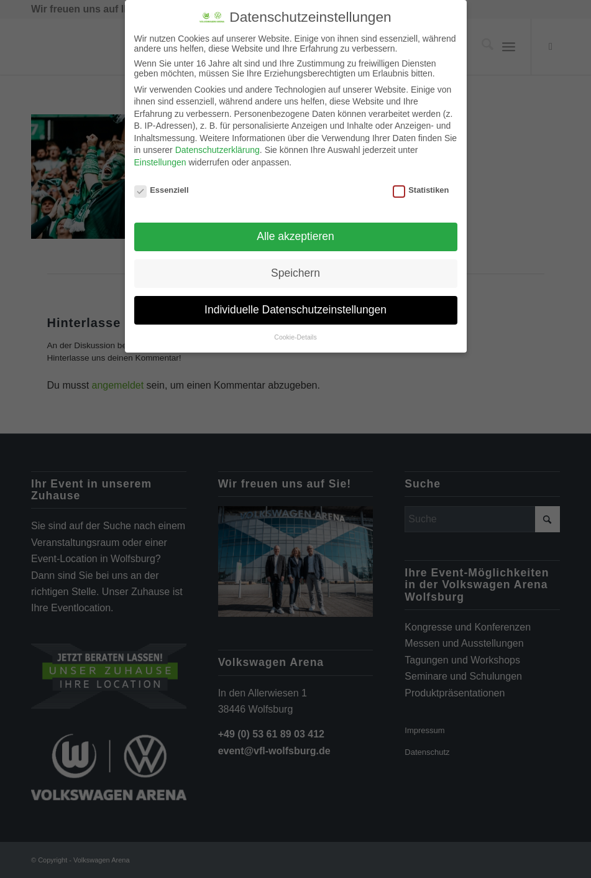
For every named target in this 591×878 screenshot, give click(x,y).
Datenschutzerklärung (217, 150)
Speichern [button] (295, 273)
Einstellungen (160, 162)
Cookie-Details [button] (295, 337)
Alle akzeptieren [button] (295, 236)
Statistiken (421, 190)
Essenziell (161, 190)
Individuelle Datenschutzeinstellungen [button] (295, 309)
